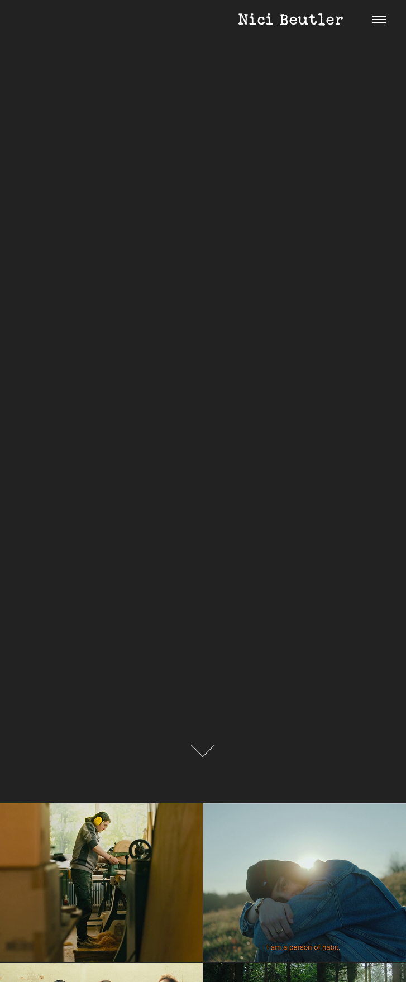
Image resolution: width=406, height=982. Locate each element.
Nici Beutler (181, 19)
